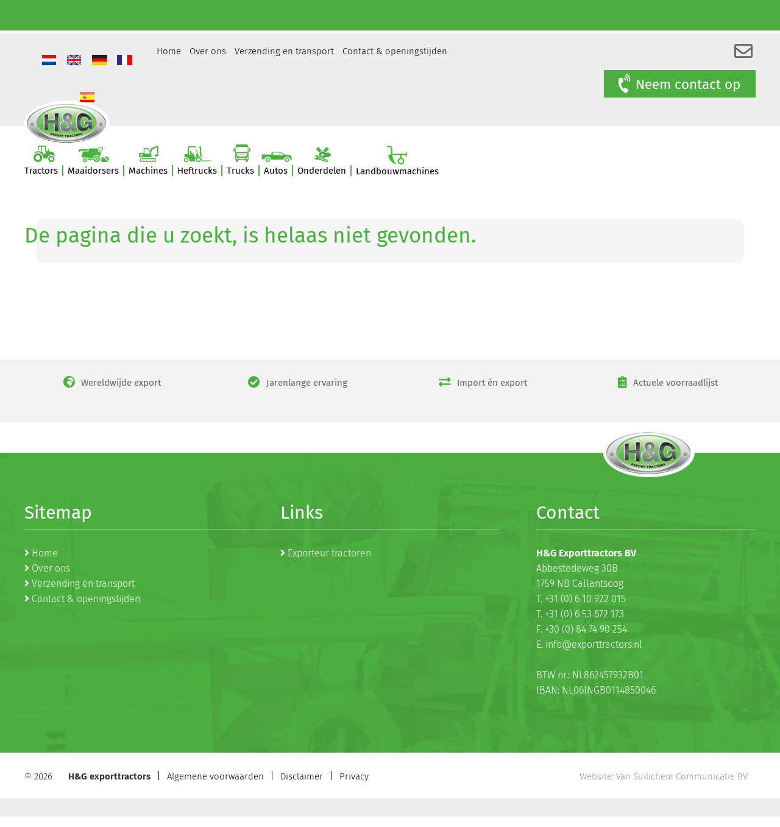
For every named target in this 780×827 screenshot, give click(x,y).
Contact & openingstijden (394, 51)
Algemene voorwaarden (215, 776)
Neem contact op (678, 84)
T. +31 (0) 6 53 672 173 (580, 614)
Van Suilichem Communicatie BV (682, 776)
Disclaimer (301, 776)
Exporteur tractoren (329, 553)
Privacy (354, 776)
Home (169, 51)
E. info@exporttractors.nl (589, 644)
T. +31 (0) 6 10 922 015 (581, 599)
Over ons (208, 51)
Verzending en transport (284, 51)
